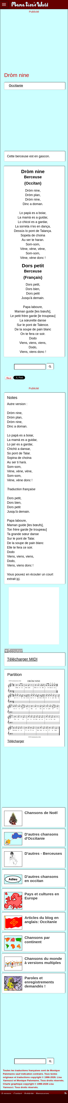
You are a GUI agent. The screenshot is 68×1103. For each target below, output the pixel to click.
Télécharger (15, 741)
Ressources (42, 1093)
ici (17, 579)
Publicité (29, 1093)
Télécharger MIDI (22, 659)
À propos (6, 1093)
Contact (18, 1093)
